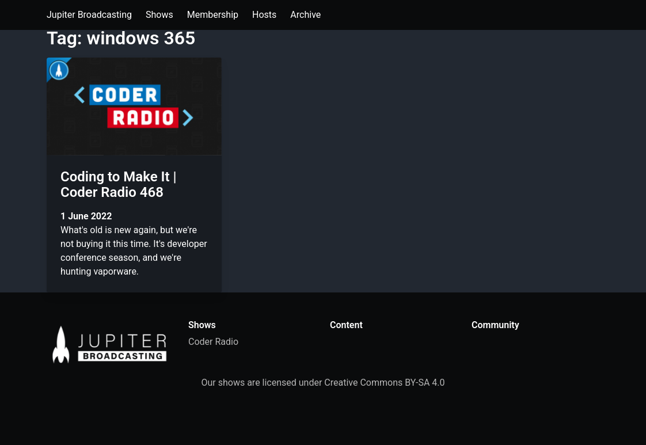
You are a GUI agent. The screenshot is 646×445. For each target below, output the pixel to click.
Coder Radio (213, 341)
